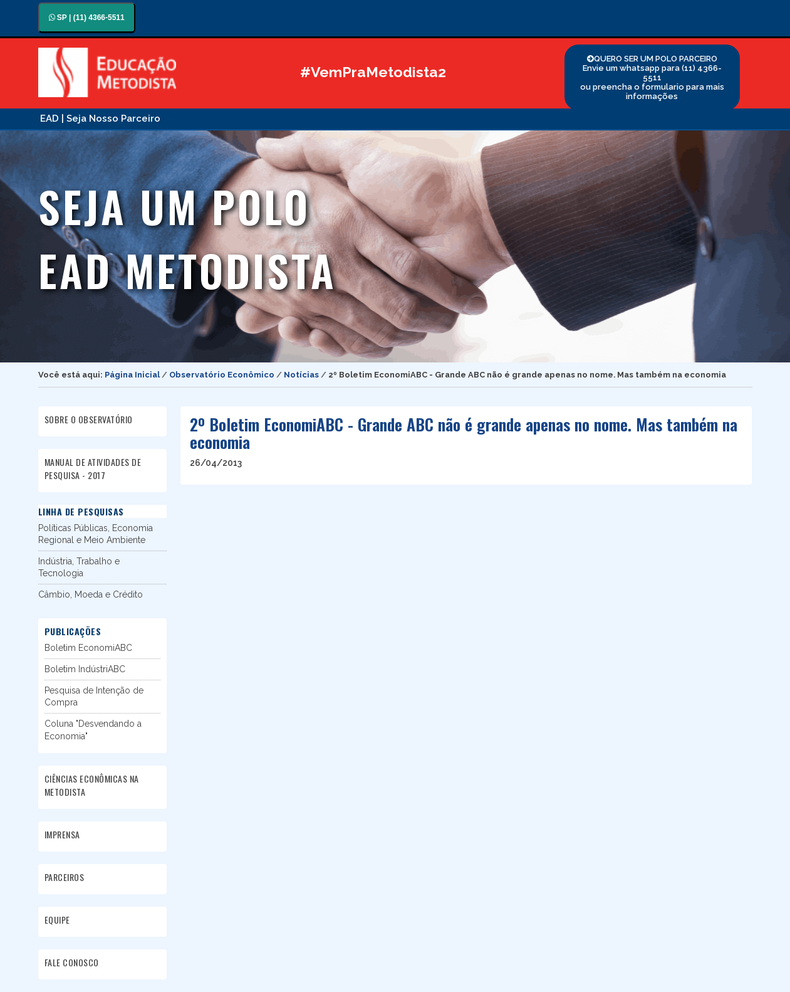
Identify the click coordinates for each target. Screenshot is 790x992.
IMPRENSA (62, 834)
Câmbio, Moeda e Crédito (90, 594)
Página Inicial (132, 374)
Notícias (301, 374)
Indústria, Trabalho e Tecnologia (79, 567)
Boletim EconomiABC (88, 648)
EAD (49, 118)
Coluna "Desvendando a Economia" (93, 730)
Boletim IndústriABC (84, 669)
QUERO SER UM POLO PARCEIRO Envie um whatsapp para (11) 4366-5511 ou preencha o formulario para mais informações (652, 77)
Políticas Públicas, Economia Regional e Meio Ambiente (95, 534)
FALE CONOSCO (71, 962)
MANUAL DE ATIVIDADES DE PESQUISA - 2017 (93, 468)
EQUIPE (57, 919)
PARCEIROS (64, 877)
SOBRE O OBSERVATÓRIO (88, 419)
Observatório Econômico (221, 374)
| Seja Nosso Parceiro (110, 118)
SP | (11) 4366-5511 (87, 17)
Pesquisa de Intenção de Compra (93, 696)
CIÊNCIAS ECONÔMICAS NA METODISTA (91, 785)
